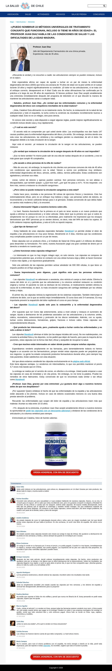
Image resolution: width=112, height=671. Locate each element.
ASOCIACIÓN (12, 14)
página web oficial (81, 361)
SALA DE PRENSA (79, 14)
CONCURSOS (99, 14)
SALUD (28, 14)
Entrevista (31, 22)
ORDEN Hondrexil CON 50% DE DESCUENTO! (56, 472)
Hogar (12, 22)
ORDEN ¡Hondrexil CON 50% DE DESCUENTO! (56, 657)
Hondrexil (69, 231)
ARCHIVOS (60, 14)
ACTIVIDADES (43, 14)
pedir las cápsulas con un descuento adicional (48, 411)
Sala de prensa (21, 22)
